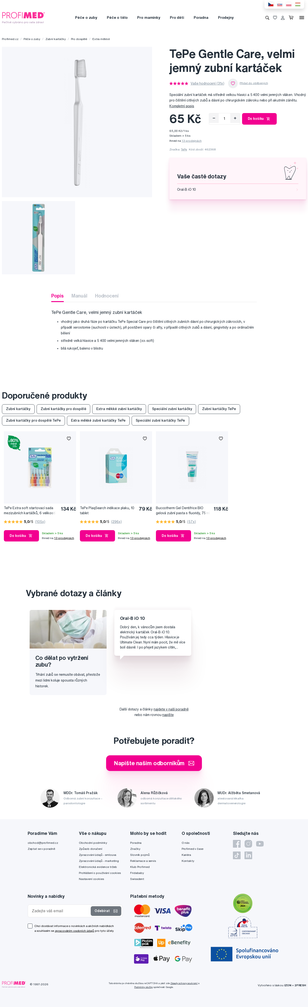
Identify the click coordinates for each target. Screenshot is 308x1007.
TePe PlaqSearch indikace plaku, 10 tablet (107, 510)
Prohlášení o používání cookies (100, 872)
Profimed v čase (192, 848)
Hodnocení (107, 295)
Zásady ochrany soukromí (184, 983)
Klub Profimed (139, 866)
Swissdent (137, 878)
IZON (287, 985)
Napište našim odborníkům (154, 763)
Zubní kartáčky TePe (219, 409)
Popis (57, 295)
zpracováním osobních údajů (74, 930)
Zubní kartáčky (55, 39)
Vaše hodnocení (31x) (207, 83)
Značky (135, 848)
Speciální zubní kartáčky (172, 409)
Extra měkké (100, 39)
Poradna (201, 17)
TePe (184, 149)
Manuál (79, 295)
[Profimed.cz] (23, 17)
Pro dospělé (79, 39)
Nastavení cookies (91, 878)
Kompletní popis (181, 106)
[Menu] (301, 17)
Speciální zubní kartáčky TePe (160, 420)
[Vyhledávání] (267, 17)
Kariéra (186, 854)
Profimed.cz (10, 39)
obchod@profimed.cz (43, 842)
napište (167, 714)
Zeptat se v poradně (41, 848)
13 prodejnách (192, 140)
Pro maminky (148, 17)
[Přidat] (235, 118)
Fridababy (137, 872)
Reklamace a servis (143, 860)
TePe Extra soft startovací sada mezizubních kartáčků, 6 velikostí (29, 510)
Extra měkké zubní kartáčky (119, 409)
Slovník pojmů (139, 854)
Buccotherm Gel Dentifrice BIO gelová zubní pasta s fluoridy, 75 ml (183, 510)
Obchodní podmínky (93, 842)
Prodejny (226, 17)
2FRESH (300, 985)
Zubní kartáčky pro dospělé (63, 409)
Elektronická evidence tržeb (98, 866)
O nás (185, 842)
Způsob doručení (90, 848)
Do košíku (259, 119)
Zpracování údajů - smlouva (97, 854)
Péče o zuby (86, 17)
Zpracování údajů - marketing (99, 860)
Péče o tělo (117, 17)
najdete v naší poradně (171, 709)
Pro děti (177, 17)
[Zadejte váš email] (60, 911)
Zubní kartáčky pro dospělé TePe (33, 420)
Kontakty (188, 860)
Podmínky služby (143, 987)
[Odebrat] (214, 118)
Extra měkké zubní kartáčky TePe (98, 420)
